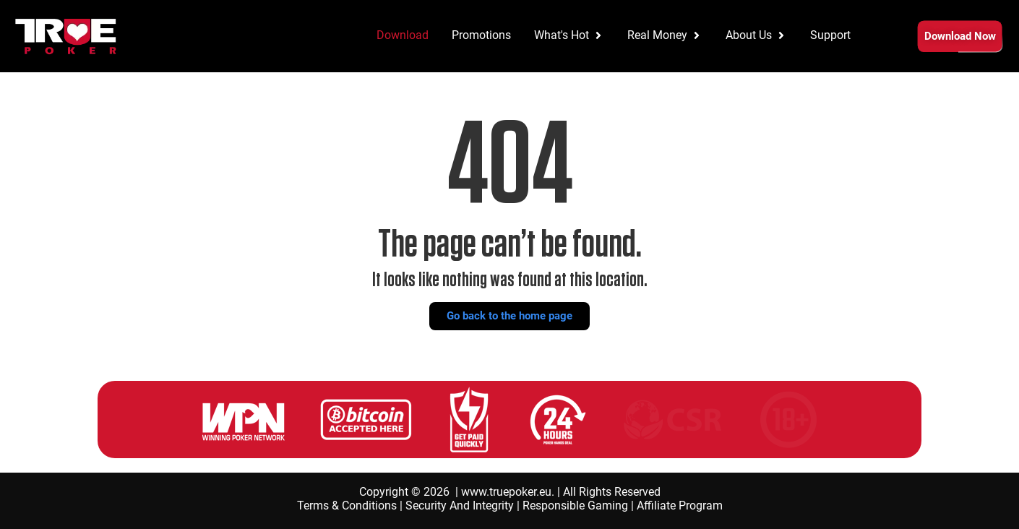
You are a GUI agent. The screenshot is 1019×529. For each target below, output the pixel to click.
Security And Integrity (459, 505)
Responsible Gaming (575, 505)
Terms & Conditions (347, 505)
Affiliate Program (680, 505)
